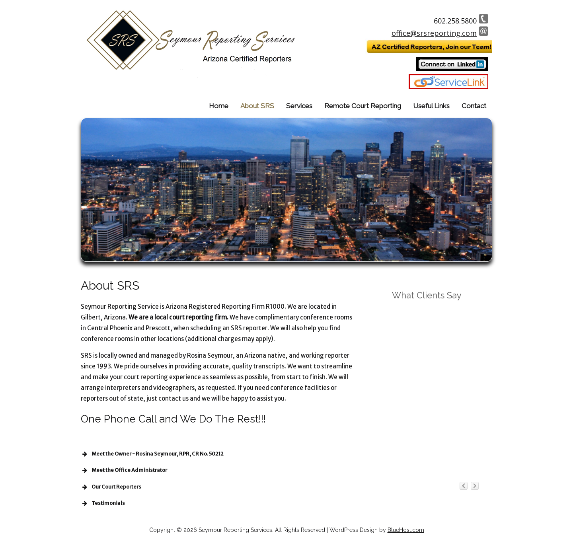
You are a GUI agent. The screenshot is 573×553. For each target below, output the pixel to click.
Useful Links (431, 106)
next (475, 458)
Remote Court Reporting (362, 106)
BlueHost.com (406, 530)
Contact (474, 106)
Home (218, 106)
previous (464, 458)
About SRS (257, 106)
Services (299, 106)
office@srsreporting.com (434, 33)
